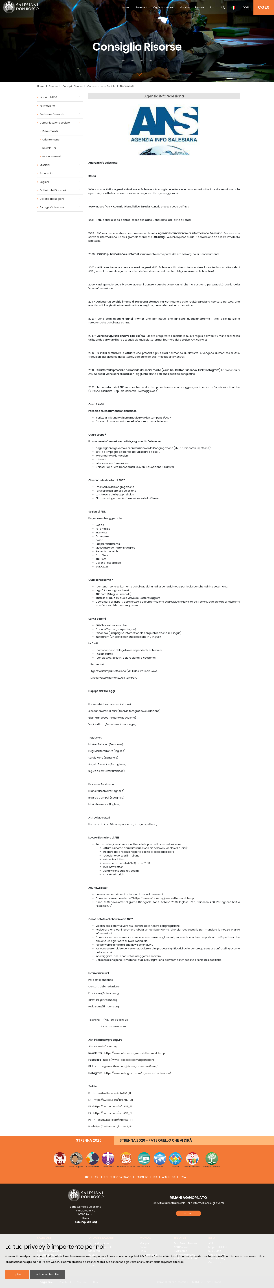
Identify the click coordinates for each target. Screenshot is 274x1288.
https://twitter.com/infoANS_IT (112, 1093)
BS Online (142, 1177)
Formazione (47, 106)
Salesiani (141, 7)
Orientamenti (51, 139)
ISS (155, 1177)
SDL (97, 1177)
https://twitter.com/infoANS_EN (113, 1100)
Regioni (44, 182)
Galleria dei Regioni (52, 199)
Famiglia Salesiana (52, 207)
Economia (46, 173)
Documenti (126, 86)
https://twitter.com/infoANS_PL (112, 1126)
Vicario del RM (48, 97)
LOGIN (245, 7)
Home (125, 7)
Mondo (184, 7)
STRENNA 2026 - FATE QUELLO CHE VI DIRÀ (156, 1140)
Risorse (199, 7)
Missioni (45, 165)
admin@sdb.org (85, 1222)
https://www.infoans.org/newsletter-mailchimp (163, 898)
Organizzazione (163, 7)
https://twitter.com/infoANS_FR (112, 1113)
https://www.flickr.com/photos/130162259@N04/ (127, 1066)
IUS (174, 1177)
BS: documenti (51, 156)
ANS (87, 1177)
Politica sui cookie (47, 1274)
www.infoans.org (106, 1046)
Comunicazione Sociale (101, 86)
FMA (183, 1177)
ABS (164, 1177)
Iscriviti (188, 1213)
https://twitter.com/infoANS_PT (113, 1120)
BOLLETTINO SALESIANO (117, 1177)
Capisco (17, 1274)
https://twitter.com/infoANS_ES (112, 1106)
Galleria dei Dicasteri (53, 190)
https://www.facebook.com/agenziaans (129, 1060)
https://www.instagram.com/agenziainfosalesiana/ (137, 1073)
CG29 (263, 7)
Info (212, 7)
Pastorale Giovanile (52, 114)
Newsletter (49, 148)
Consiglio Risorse (72, 86)
